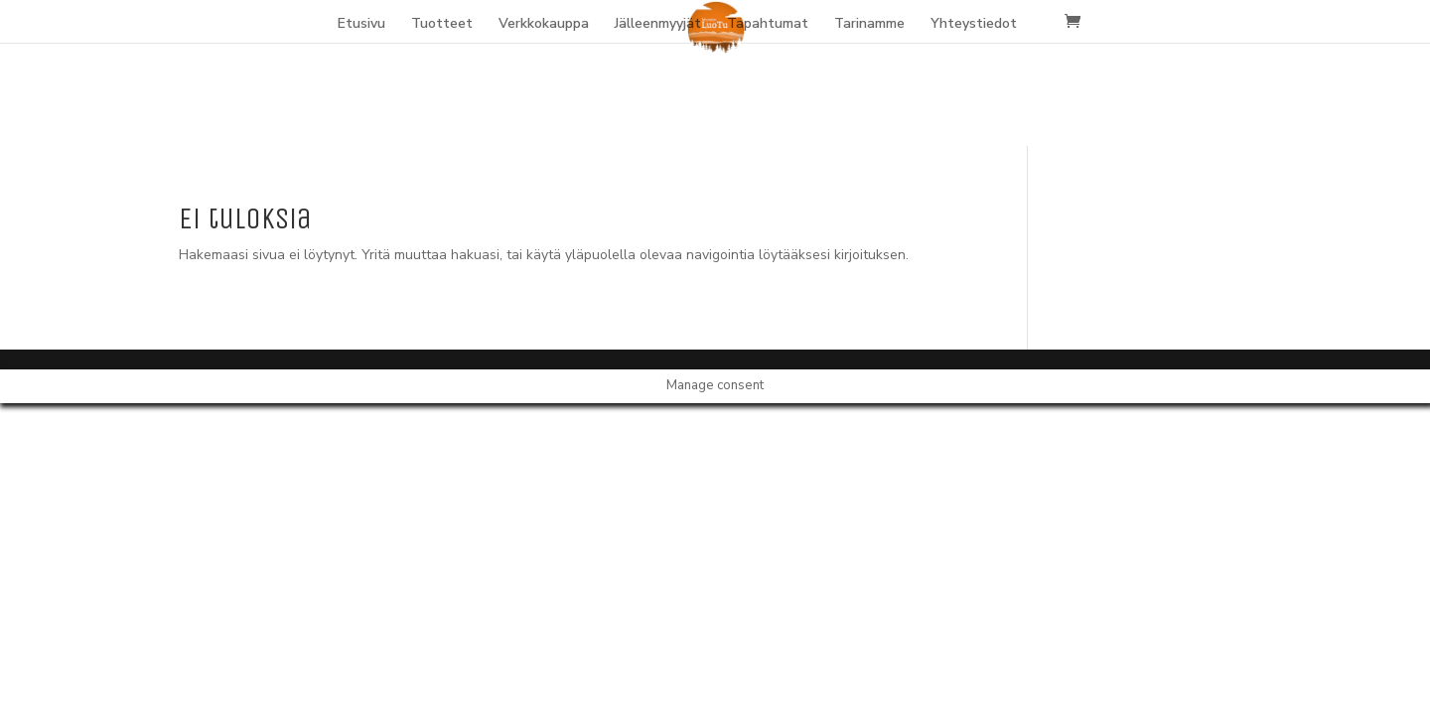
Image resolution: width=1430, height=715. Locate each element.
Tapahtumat (767, 25)
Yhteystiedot (973, 25)
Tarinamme (869, 25)
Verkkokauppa (544, 25)
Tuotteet (442, 25)
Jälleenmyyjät (658, 25)
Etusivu (361, 25)
